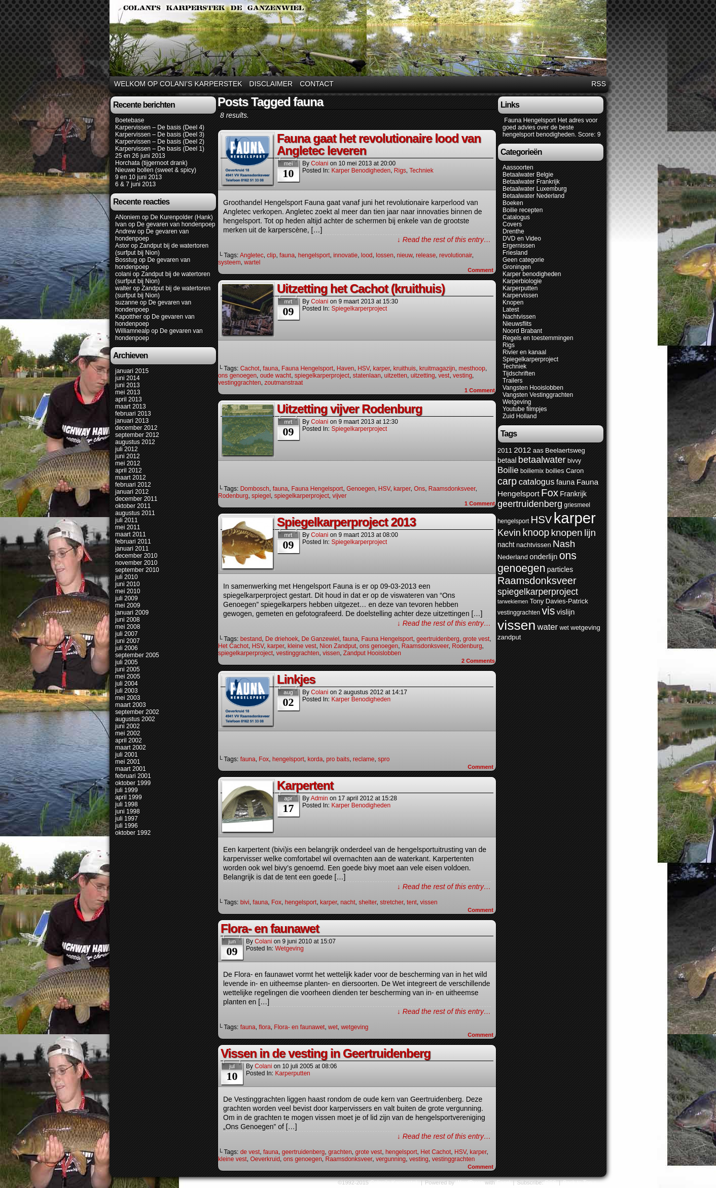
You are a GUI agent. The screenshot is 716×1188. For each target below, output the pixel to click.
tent (412, 902)
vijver (340, 495)
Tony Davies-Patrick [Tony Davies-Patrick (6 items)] (559, 601)
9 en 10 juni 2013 (138, 177)
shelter (367, 902)
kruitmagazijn (437, 368)
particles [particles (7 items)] (560, 569)
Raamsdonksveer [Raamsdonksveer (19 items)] (537, 580)
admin (319, 798)
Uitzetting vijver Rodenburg (349, 409)
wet (333, 1027)
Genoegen (360, 488)
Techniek (421, 170)
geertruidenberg (437, 638)
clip (271, 255)
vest (443, 375)
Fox (264, 759)
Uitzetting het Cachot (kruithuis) (361, 288)
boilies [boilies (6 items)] (555, 470)
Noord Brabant (522, 330)
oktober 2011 (133, 506)
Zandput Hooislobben (372, 653)
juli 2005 (126, 662)
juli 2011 (126, 520)
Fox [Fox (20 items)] (549, 492)
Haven (345, 368)
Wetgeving (289, 948)
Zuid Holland (519, 416)
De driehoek (281, 638)
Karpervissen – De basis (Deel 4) (159, 127)
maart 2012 (130, 477)
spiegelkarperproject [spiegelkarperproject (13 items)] (537, 592)
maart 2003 (130, 704)
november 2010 (136, 562)
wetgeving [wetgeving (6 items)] (585, 627)
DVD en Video (522, 238)
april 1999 (128, 797)
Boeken (513, 203)
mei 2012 (127, 463)
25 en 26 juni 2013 (140, 155)
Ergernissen (519, 245)
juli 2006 (126, 648)
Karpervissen (520, 295)
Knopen (513, 302)
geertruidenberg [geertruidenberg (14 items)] (529, 504)
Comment (480, 270)
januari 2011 (132, 548)
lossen (384, 255)
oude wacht (275, 375)
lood (367, 255)
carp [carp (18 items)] (507, 481)
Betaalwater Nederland (533, 195)
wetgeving (354, 1027)
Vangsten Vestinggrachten (538, 394)
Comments (478, 661)
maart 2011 (130, 534)
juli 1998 (126, 804)
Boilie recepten (523, 210)
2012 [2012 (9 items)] (522, 450)
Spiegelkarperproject (359, 308)
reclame (364, 759)
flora (264, 1027)
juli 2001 (126, 754)
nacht (347, 902)
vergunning (391, 1159)
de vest (250, 1152)
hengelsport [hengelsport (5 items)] (513, 521)
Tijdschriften (519, 373)
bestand (251, 638)
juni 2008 (127, 619)
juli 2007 (126, 633)
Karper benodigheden (360, 170)
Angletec (252, 255)
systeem (229, 262)
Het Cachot (233, 646)
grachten (340, 1152)
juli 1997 (126, 818)
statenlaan (367, 375)
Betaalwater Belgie (528, 174)
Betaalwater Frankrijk (531, 181)
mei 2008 (127, 626)
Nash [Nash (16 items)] (564, 543)
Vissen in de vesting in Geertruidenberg (326, 1053)
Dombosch (254, 488)
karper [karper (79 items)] (575, 518)
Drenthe (513, 231)
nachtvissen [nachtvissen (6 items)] (533, 545)
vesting (462, 375)
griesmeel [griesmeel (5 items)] (577, 504)
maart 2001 (130, 768)
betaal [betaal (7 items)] (507, 460)
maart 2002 (130, 747)
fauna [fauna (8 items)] (565, 482)
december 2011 (136, 498)
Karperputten (292, 1073)
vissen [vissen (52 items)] (516, 625)
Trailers (513, 380)
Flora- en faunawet (270, 928)
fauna (287, 255)
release (426, 255)
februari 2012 (133, 484)
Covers (512, 224)
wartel (252, 262)
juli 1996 (126, 825)
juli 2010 (126, 577)
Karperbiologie (522, 281)
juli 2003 (126, 690)
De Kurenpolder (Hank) (181, 217)
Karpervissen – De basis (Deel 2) (159, 141)
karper (381, 368)
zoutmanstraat (283, 382)
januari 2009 (132, 612)
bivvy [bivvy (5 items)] (574, 460)
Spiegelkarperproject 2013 (346, 522)
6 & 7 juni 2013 (135, 184)
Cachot (250, 368)
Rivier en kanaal (524, 352)
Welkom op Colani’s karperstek (178, 84)
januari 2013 (132, 420)
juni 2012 (127, 456)
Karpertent (305, 785)
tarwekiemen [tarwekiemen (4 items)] (512, 601)
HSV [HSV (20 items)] (541, 519)
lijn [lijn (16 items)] (590, 532)
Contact (317, 84)
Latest (511, 309)
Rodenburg (233, 495)
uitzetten (395, 375)
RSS (598, 84)
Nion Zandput (337, 646)
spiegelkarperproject (322, 375)
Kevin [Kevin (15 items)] (509, 532)
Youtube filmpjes (525, 409)
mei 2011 (127, 527)
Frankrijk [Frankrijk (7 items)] (573, 494)
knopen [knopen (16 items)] (567, 532)
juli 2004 (126, 683)
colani (123, 274)
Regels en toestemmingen (538, 338)
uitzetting (423, 375)
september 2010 (137, 569)
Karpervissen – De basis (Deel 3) (159, 134)
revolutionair (455, 255)
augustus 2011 (135, 513)
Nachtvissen (519, 316)
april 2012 (128, 470)
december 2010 (136, 555)
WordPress (469, 1182)
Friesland (515, 252)
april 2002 (128, 740)
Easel (503, 1182)
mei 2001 (127, 761)
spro (383, 759)
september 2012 (137, 434)
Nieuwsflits (517, 323)
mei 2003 (127, 697)
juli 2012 (126, 449)
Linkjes (296, 679)
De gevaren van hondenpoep (176, 224)
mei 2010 (127, 591)
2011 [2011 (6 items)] (504, 450)
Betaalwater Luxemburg (535, 188)
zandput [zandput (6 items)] (509, 637)
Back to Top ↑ (579, 1182)
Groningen (517, 266)
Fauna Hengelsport (307, 368)
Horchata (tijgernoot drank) (151, 162)
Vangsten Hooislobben (533, 387)
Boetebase (129, 120)
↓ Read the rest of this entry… (444, 239)
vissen (331, 653)
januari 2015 (132, 371)
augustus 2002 (135, 719)
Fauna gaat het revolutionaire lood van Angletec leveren (379, 144)
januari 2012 (132, 491)
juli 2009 (126, 598)
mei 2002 (127, 733)
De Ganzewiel (320, 638)
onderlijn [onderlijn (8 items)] (543, 557)
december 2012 (136, 427)
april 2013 (128, 399)
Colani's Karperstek (360, 39)
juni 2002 (127, 726)
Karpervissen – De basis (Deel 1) (159, 148)
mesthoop (471, 368)
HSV (363, 368)
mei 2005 (127, 676)
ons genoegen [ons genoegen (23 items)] (537, 562)
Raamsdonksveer (452, 488)
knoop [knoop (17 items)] (535, 532)
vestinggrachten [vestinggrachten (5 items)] (518, 612)
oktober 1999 (133, 783)
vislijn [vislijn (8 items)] (566, 612)
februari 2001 (133, 775)
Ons (419, 488)
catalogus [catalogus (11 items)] (537, 482)
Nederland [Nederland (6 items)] (512, 557)
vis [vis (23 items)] (548, 611)
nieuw (405, 255)
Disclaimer (271, 84)
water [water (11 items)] (548, 627)
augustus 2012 (135, 442)
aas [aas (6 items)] (538, 450)
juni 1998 (127, 811)
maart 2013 (130, 406)
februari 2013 (133, 413)
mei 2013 (127, 392)
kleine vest (302, 646)
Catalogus (516, 217)
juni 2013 (127, 385)
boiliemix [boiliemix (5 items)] (532, 470)
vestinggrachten (239, 382)
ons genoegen (237, 375)
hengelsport (314, 255)
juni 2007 (127, 640)
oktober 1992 (133, 832)
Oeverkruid (265, 1159)
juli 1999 (126, 790)
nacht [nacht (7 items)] (506, 545)
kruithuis (404, 368)
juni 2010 (127, 584)
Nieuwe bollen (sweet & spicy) (155, 170)
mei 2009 (127, 605)
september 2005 (137, 655)
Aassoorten (518, 167)
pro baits (337, 759)
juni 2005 (127, 669)
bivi (244, 902)
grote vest (476, 638)
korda (315, 759)
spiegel (261, 495)
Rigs (400, 170)
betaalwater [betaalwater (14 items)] (542, 460)
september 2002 (137, 712)
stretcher (391, 902)
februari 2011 (133, 541)
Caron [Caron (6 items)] (575, 470)
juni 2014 (127, 378)
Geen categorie (523, 259)
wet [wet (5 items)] (564, 627)
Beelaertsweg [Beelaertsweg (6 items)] (565, 450)
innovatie (345, 255)
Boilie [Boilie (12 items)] (508, 470)
